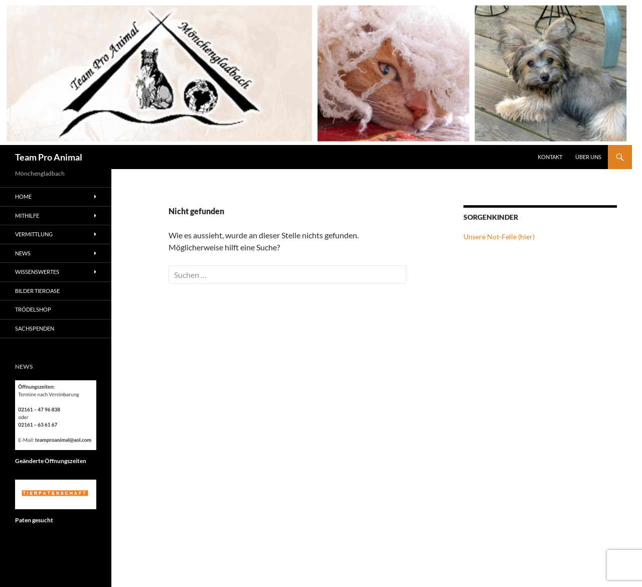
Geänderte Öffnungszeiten (50, 461)
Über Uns (588, 157)
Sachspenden (34, 328)
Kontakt (550, 157)
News (23, 253)
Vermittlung (34, 234)
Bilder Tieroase (37, 290)
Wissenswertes (37, 271)
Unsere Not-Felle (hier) (499, 236)
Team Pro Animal (48, 157)
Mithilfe (27, 215)
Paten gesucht (34, 520)
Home (23, 196)
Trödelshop (33, 309)
